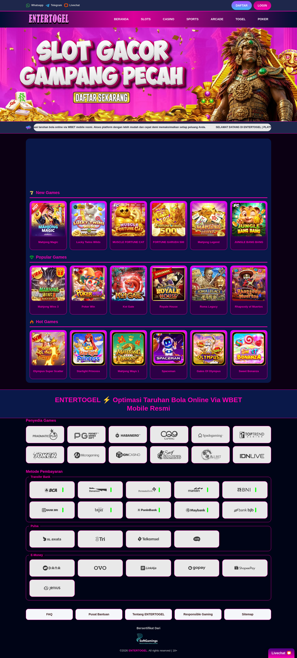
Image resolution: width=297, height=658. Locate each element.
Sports (190, 19)
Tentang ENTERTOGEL (149, 614)
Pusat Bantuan (99, 614)
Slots (143, 19)
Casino (165, 19)
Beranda (118, 19)
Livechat (72, 5)
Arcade (214, 19)
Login (262, 5)
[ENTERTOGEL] (49, 19)
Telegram (53, 5)
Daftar (242, 5)
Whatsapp (34, 5)
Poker (260, 19)
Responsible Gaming (198, 614)
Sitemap (247, 614)
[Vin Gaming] (148, 638)
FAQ (49, 614)
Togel (238, 19)
